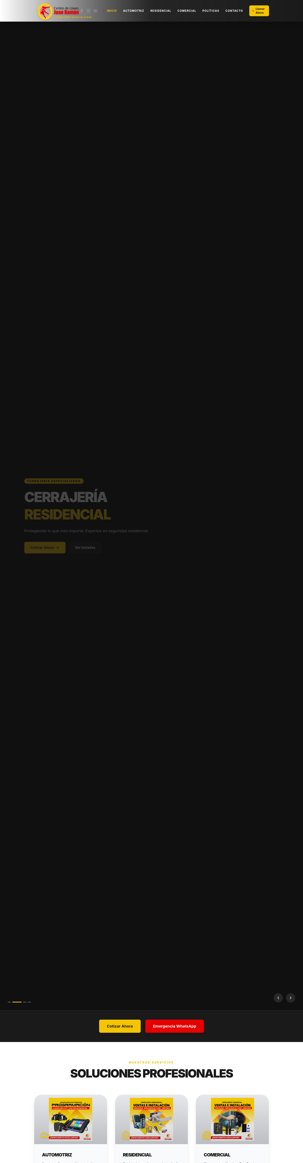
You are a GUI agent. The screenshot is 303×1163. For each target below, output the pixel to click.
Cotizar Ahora (51, 548)
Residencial (160, 10)
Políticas (211, 10)
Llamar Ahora (258, 10)
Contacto (234, 10)
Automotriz (133, 10)
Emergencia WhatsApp (174, 1026)
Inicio (112, 10)
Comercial (186, 10)
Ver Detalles (91, 548)
